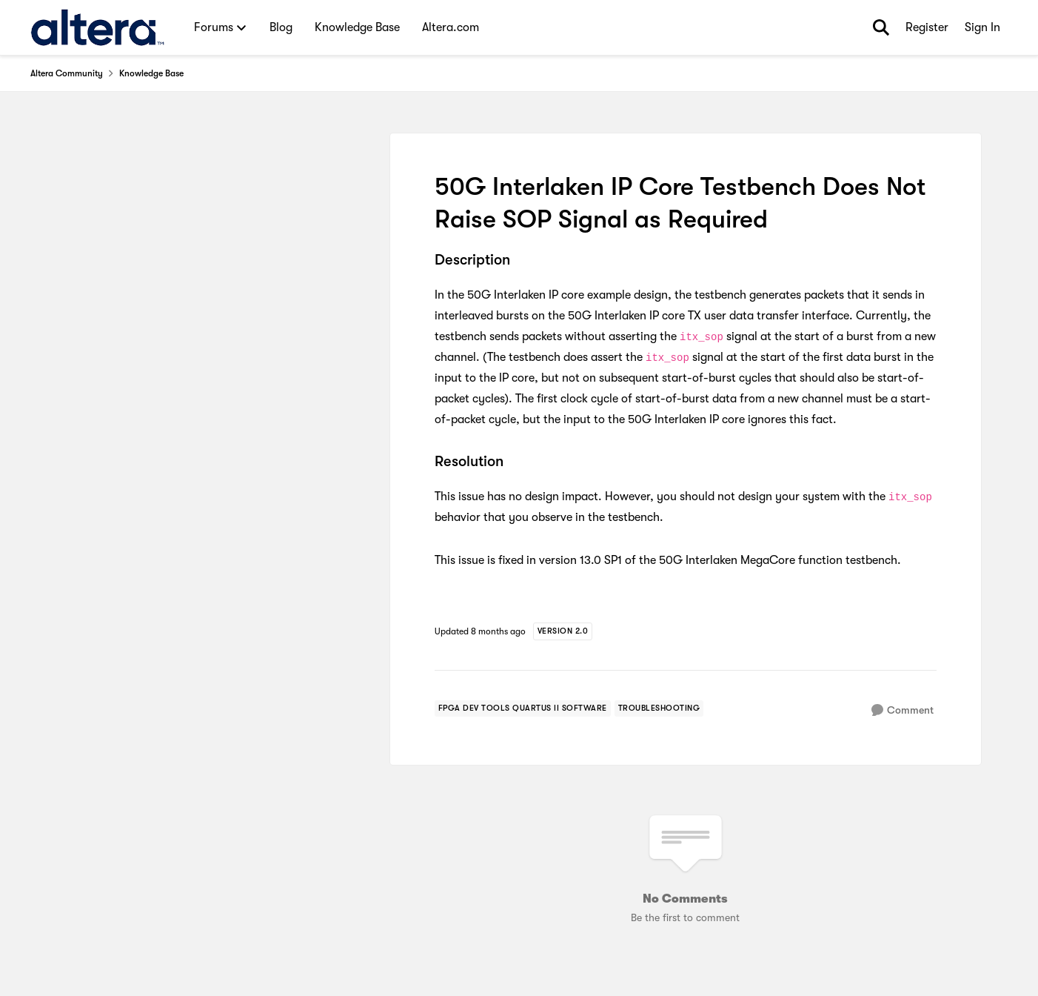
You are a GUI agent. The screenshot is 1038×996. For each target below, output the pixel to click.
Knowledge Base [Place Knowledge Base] (151, 73)
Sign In (982, 27)
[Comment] (902, 710)
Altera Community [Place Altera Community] (66, 73)
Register (926, 27)
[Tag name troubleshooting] (659, 708)
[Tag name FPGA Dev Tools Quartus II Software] (523, 708)
